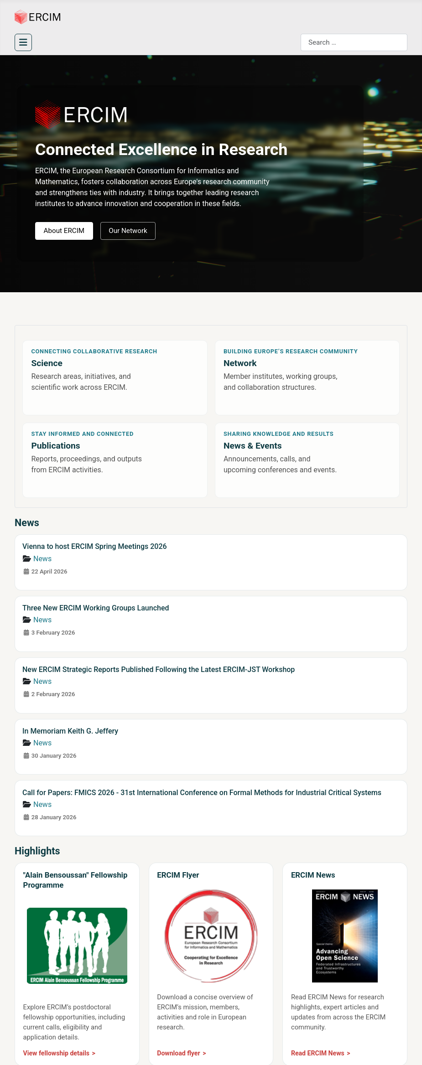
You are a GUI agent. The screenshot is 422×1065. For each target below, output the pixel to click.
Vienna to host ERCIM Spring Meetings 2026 (94, 546)
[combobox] (354, 42)
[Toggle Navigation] (23, 42)
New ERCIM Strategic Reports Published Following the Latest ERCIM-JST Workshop (158, 669)
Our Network (128, 231)
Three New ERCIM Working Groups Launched (95, 608)
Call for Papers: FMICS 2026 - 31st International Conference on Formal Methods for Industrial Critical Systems (201, 792)
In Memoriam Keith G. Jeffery (70, 731)
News (42, 558)
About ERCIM (64, 231)
